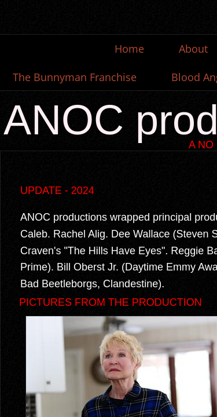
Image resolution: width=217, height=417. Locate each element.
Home (129, 49)
